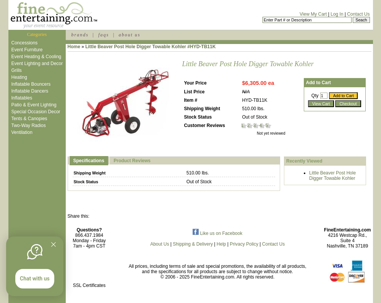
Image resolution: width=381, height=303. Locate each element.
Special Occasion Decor (35, 111)
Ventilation (21, 132)
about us (129, 34)
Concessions (24, 43)
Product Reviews (132, 160)
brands (80, 34)
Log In (337, 14)
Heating (19, 77)
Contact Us (358, 14)
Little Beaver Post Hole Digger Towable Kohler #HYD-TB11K (150, 46)
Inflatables (21, 98)
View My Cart (313, 14)
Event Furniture (27, 49)
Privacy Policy (244, 244)
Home (74, 46)
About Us (159, 244)
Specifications (88, 160)
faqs (103, 34)
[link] (89, 269)
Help (221, 244)
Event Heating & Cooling (36, 56)
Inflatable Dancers (30, 91)
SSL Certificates (89, 285)
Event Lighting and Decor (37, 63)
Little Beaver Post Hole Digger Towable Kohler (332, 175)
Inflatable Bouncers (31, 84)
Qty (315, 95)
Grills (16, 70)
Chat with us (35, 278)
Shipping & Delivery (193, 244)
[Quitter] (53, 244)
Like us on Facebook (217, 233)
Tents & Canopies (29, 118)
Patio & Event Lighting (34, 105)
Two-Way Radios (28, 125)
